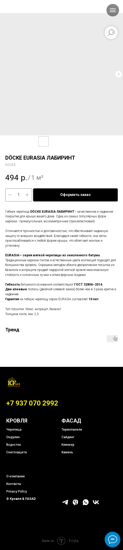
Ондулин (13, 437)
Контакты (13, 484)
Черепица (14, 429)
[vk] (96, 504)
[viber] (75, 504)
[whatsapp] (85, 504)
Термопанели (72, 429)
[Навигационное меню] (113, 10)
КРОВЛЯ (16, 421)
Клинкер (68, 445)
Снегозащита (16, 452)
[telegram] (65, 504)
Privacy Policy (16, 491)
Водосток (13, 445)
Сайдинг (68, 437)
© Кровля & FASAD (21, 499)
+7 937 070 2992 (32, 403)
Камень (67, 452)
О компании (15, 476)
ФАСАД (71, 421)
